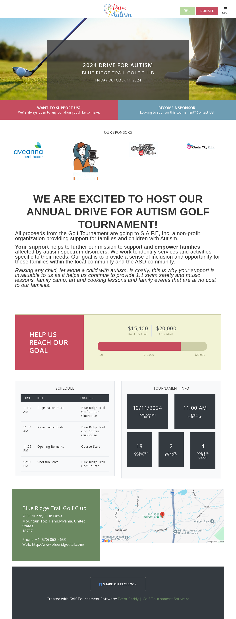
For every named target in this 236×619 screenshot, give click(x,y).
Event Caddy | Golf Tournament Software (153, 598)
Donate (207, 11)
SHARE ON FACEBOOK (118, 584)
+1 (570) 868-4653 (50, 539)
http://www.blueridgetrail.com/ (58, 544)
